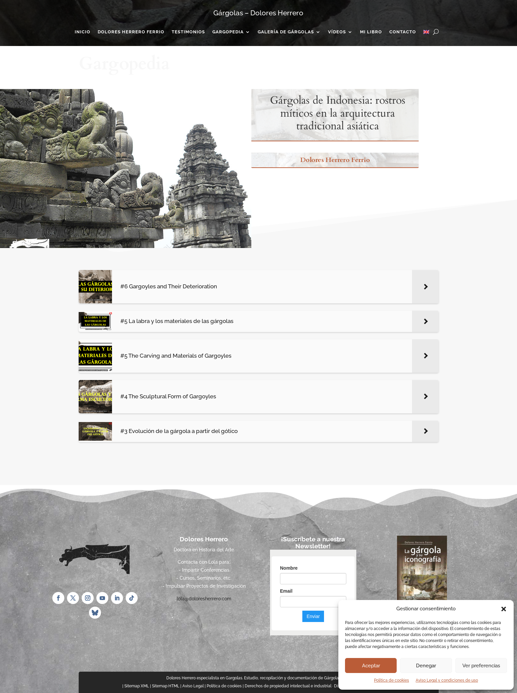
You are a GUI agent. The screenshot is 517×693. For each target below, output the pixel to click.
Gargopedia (228, 32)
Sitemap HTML (165, 686)
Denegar (426, 666)
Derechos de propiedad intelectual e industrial (288, 686)
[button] (503, 609)
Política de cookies (391, 680)
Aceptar (371, 666)
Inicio (82, 32)
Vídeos (337, 32)
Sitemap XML (136, 686)
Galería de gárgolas (286, 32)
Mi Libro (371, 32)
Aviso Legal (193, 686)
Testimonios (188, 32)
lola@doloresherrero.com (204, 598)
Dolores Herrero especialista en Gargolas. (204, 678)
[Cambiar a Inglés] (426, 33)
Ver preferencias (481, 666)
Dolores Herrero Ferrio (131, 32)
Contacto (402, 32)
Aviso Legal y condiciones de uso (447, 680)
